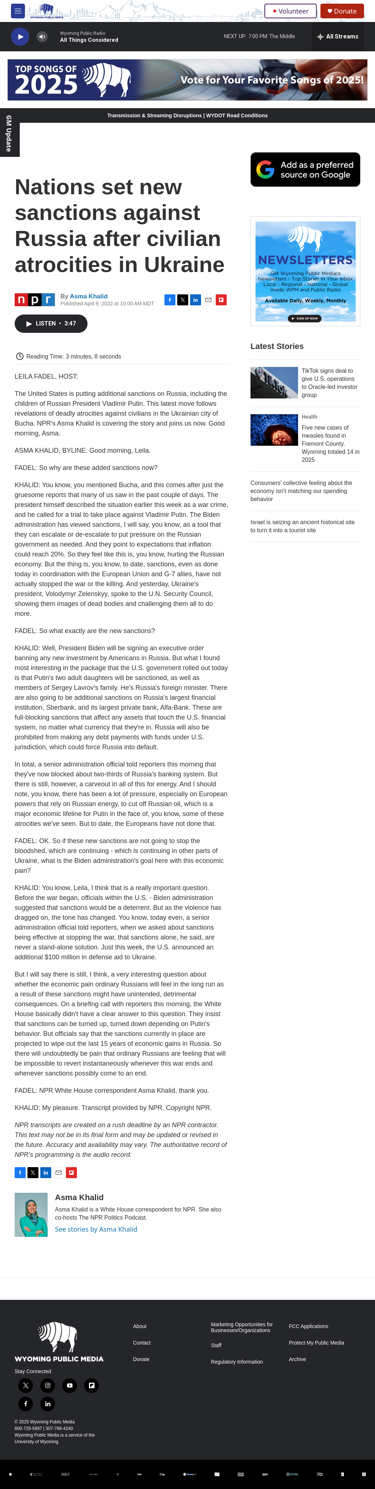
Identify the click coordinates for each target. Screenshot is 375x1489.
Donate (345, 11)
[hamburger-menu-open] (18, 11)
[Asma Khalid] (31, 1215)
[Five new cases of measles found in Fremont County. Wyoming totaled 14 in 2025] (274, 430)
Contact (142, 1343)
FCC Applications (308, 1326)
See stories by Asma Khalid (96, 1229)
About (139, 1326)
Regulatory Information (237, 1362)
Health (310, 417)
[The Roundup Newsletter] (305, 271)
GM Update (9, 133)
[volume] (42, 37)
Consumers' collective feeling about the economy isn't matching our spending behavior (301, 491)
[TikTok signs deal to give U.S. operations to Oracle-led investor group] (274, 382)
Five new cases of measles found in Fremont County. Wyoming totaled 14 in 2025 (331, 443)
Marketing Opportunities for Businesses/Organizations (242, 1327)
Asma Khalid (89, 296)
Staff (216, 1345)
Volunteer (290, 11)
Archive (297, 1359)
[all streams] (338, 36)
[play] (20, 37)
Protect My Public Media (316, 1343)
